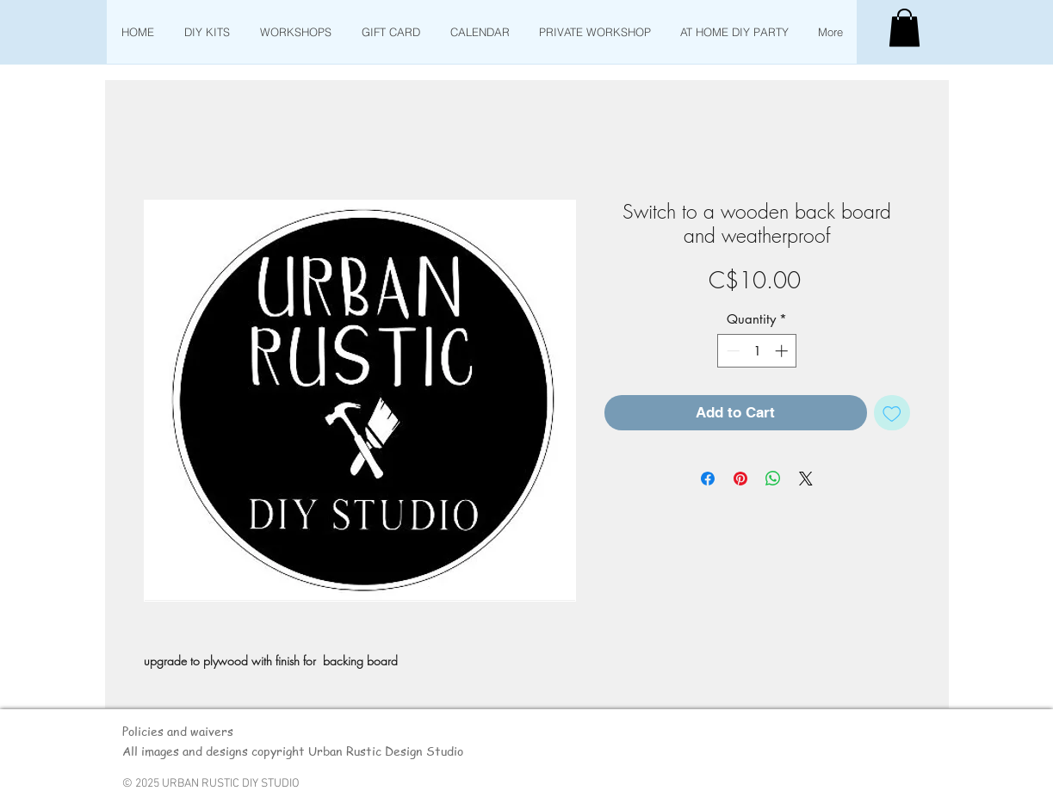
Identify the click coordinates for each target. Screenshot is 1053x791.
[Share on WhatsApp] (773, 478)
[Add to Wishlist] (892, 413)
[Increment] (783, 351)
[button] (904, 27)
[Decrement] (731, 351)
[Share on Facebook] (707, 478)
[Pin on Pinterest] (740, 478)
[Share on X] (806, 478)
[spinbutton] (757, 351)
